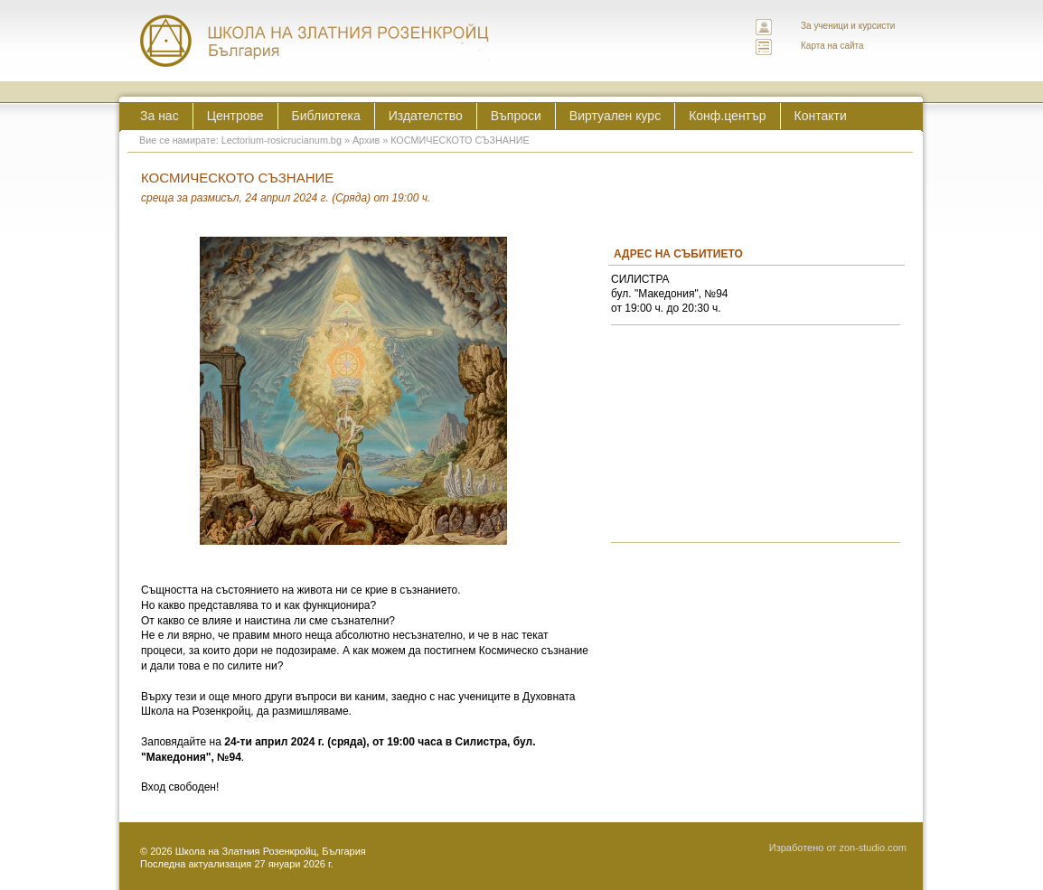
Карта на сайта (832, 46)
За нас (159, 115)
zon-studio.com (873, 847)
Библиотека (326, 115)
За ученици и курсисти (848, 26)
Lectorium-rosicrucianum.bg (281, 140)
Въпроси (516, 115)
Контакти (820, 115)
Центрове (235, 115)
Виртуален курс (615, 115)
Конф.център (727, 115)
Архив (366, 140)
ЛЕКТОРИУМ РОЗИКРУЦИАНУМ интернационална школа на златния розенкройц (315, 40)
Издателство (426, 115)
